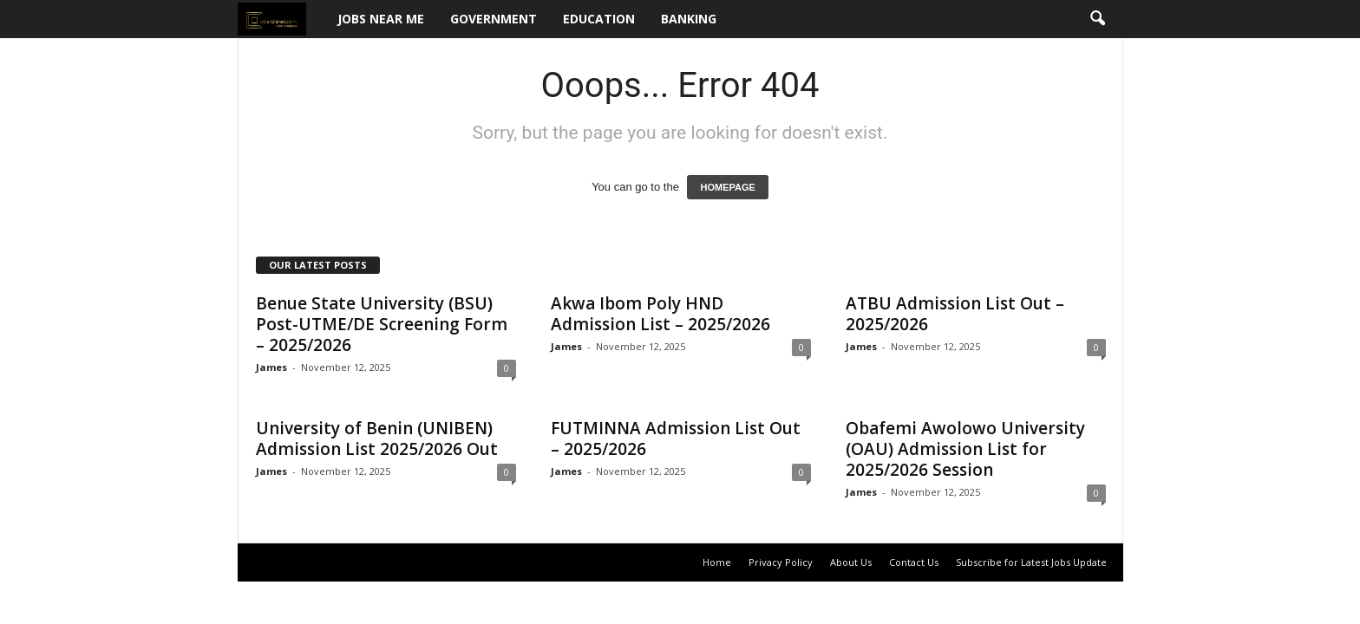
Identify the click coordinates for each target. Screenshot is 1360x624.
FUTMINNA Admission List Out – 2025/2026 (676, 438)
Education (599, 18)
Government (493, 18)
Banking (688, 18)
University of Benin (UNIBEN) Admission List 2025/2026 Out (377, 438)
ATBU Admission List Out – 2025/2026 (955, 313)
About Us (851, 562)
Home (717, 562)
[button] (1097, 19)
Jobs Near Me (380, 18)
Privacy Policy (781, 562)
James (271, 367)
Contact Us (913, 562)
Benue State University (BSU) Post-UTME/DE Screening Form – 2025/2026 (381, 324)
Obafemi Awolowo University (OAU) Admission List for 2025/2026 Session (965, 449)
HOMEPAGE (727, 187)
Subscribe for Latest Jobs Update (1031, 562)
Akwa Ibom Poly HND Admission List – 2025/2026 (660, 313)
